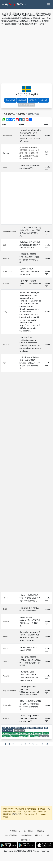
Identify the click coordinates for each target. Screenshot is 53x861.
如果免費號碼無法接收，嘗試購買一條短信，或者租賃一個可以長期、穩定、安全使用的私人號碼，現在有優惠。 (29, 153)
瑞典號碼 (21, 114)
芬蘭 (4, 731)
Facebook (34, 736)
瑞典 (46, 728)
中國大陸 (25, 728)
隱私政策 (16, 814)
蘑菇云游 (6, 258)
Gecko (5, 636)
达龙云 (5, 609)
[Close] (49, 809)
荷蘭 (36, 728)
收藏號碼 (22, 100)
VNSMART (6, 718)
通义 (4, 363)
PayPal (12, 736)
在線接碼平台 (26, 835)
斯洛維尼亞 (16, 728)
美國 (31, 728)
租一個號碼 (29, 831)
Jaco (5, 167)
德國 (41, 728)
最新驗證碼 (10, 100)
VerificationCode (9, 232)
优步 (4, 245)
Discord (23, 733)
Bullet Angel (7, 271)
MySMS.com (14, 4)
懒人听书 (6, 661)
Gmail (45, 733)
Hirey (5, 312)
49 (41, 744)
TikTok (30, 733)
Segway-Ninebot (9, 691)
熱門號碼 (32, 100)
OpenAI (5, 736)
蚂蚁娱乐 (6, 621)
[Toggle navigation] (48, 4)
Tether (5, 649)
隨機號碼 (43, 100)
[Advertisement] (26, 55)
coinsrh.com (7, 136)
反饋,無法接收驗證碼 (26, 105)
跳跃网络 (6, 283)
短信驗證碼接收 (11, 835)
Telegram (37, 733)
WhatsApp (14, 733)
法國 (4, 728)
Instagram (21, 736)
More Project (44, 736)
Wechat (6, 733)
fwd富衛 (6, 676)
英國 (9, 728)
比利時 (10, 731)
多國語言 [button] (26, 840)
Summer (6, 344)
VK (28, 736)
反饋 (47, 835)
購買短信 (40, 831)
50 (46, 744)
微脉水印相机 (7, 705)
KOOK (5, 598)
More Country (19, 731)
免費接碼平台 (9, 114)
